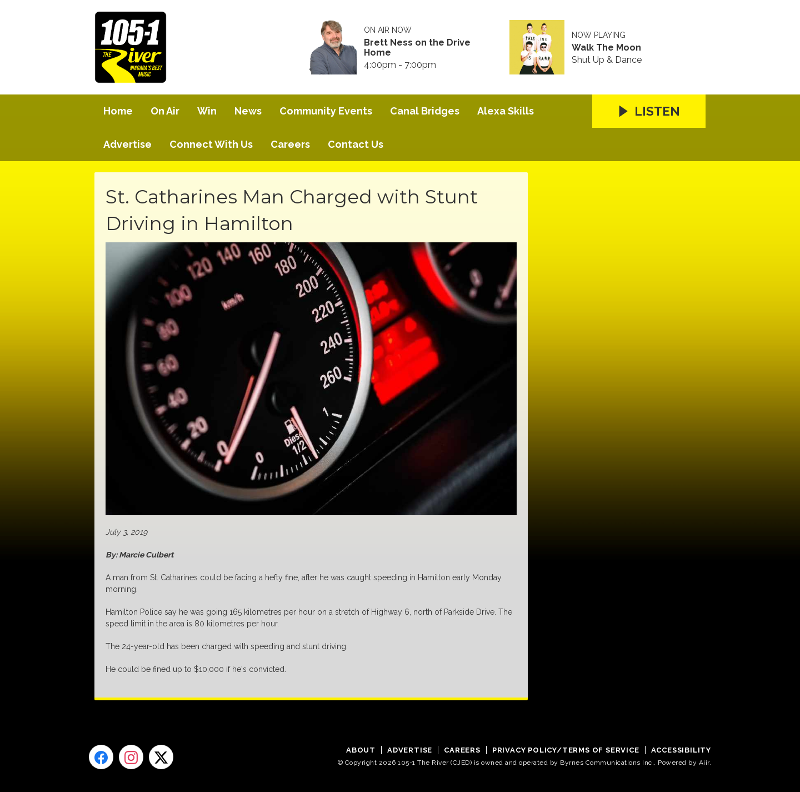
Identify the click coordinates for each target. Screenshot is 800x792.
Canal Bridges (424, 111)
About (361, 750)
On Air (165, 111)
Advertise (127, 144)
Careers (290, 144)
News (248, 111)
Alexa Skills (505, 111)
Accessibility (681, 750)
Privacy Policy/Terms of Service (565, 750)
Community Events (325, 111)
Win (207, 111)
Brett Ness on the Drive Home (417, 48)
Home (118, 111)
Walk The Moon (606, 48)
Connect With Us (211, 144)
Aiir (704, 762)
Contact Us (355, 144)
